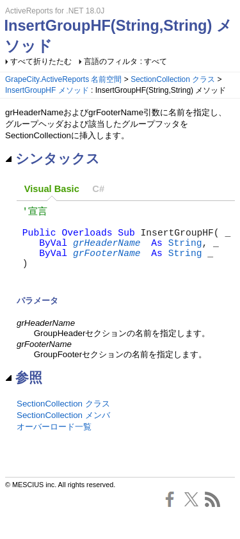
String (185, 251)
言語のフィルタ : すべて (125, 61)
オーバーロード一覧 (54, 443)
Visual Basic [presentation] (51, 189)
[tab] (52, 190)
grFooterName (107, 263)
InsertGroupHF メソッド (47, 90)
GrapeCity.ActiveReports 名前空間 (63, 79)
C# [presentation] (98, 189)
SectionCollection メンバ (63, 432)
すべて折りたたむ (41, 61)
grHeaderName (107, 251)
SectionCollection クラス (173, 79)
